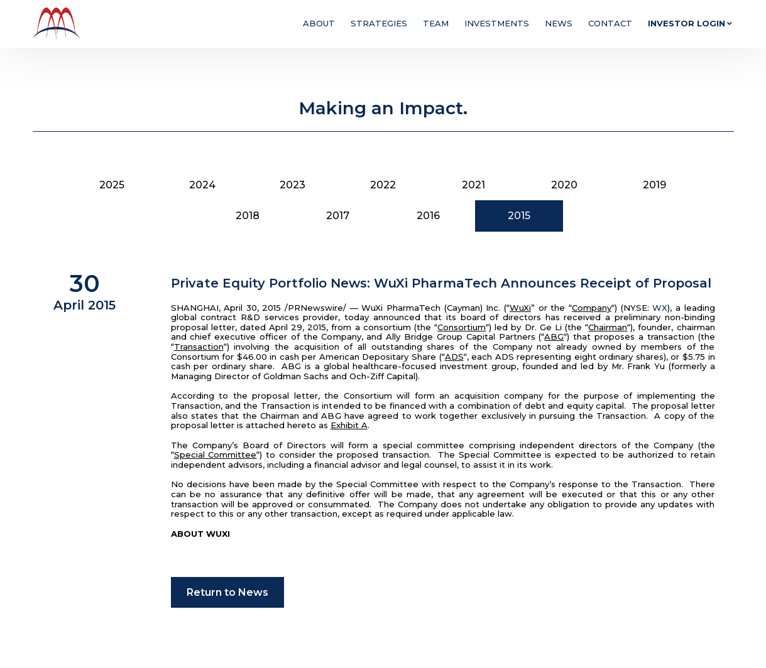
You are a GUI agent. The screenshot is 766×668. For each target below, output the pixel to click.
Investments (496, 23)
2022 (383, 185)
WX (659, 308)
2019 (654, 185)
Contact (610, 23)
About (319, 23)
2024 (202, 185)
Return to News (227, 592)
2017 (337, 216)
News (558, 23)
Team (436, 23)
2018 (248, 216)
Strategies (379, 23)
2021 (473, 185)
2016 (428, 216)
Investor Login (686, 23)
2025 (111, 185)
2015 (519, 216)
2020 (564, 185)
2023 (292, 185)
